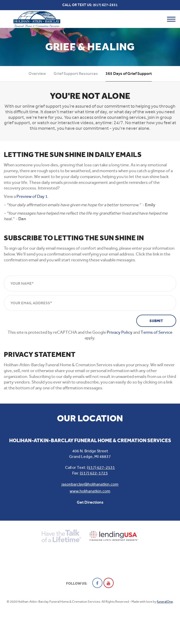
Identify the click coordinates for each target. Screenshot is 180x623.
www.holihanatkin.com (90, 491)
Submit (156, 321)
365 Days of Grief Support (129, 73)
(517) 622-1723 (94, 473)
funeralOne (165, 601)
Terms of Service (156, 332)
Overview (37, 73)
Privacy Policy (119, 332)
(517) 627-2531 (105, 5)
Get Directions (90, 502)
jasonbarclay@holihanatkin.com (90, 484)
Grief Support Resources (76, 73)
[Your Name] (90, 283)
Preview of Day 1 (32, 196)
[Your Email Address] (90, 303)
